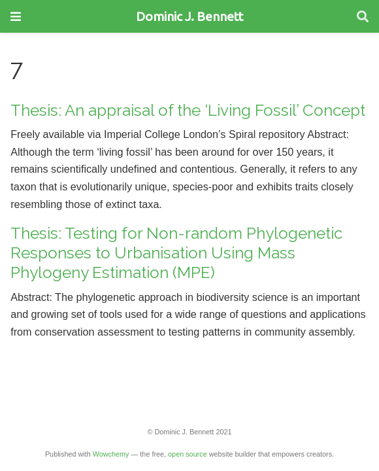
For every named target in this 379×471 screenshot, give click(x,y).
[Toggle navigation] (15, 16)
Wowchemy (111, 454)
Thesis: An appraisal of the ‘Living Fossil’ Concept (187, 110)
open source (187, 454)
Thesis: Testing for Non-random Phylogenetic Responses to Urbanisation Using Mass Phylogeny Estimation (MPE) (176, 253)
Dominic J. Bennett (189, 16)
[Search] (363, 16)
